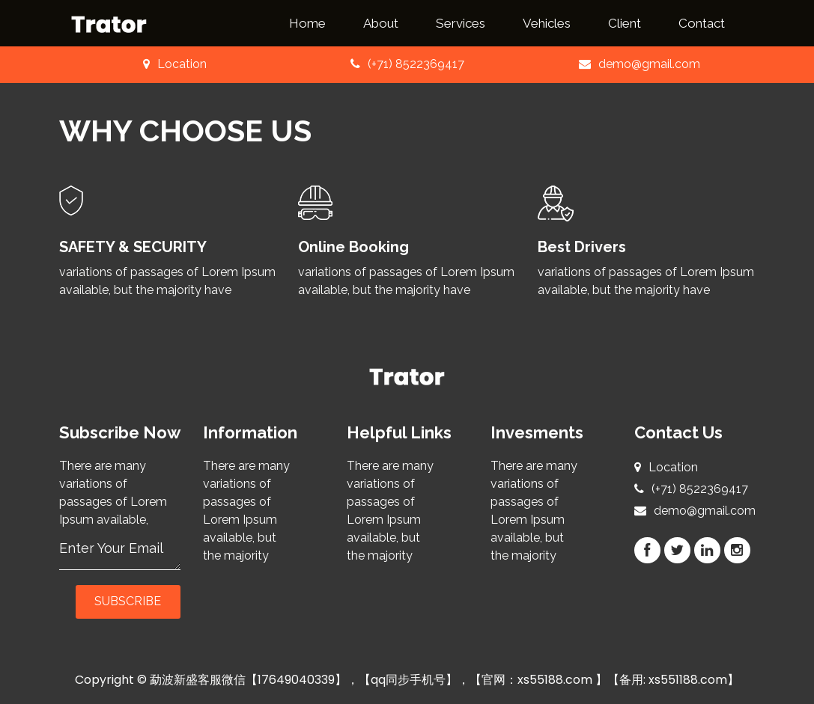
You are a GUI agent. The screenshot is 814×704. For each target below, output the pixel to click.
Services (460, 23)
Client (624, 23)
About (380, 23)
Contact (701, 23)
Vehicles (547, 23)
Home (307, 23)
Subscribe (127, 601)
